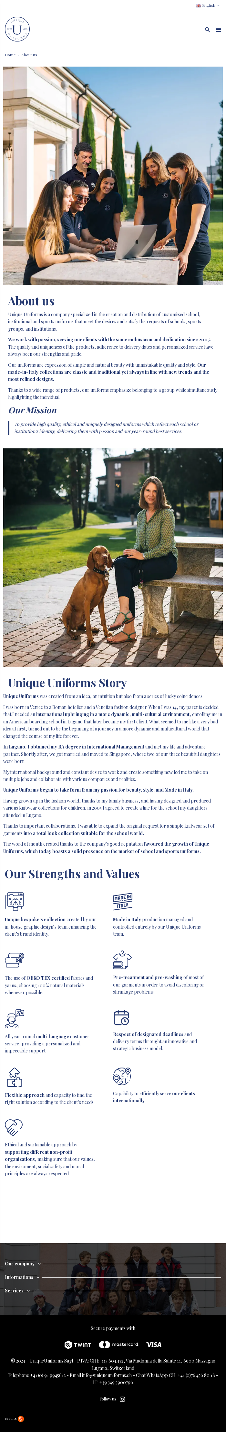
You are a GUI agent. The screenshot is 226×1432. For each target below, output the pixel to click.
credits (14, 1418)
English (208, 5)
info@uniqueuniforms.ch (107, 1375)
